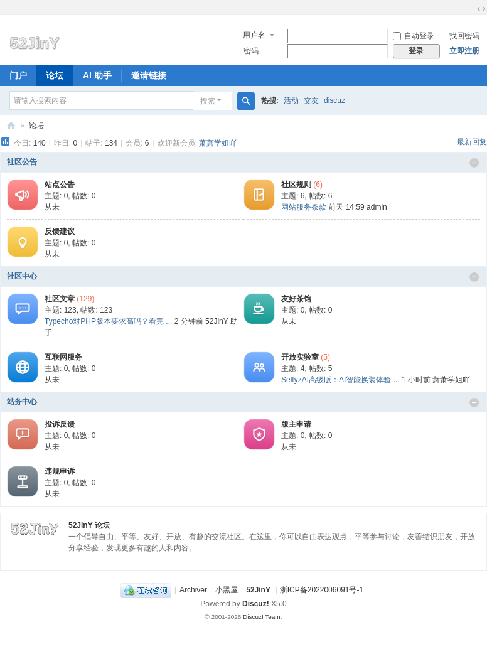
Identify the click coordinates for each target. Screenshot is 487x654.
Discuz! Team (262, 616)
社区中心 (22, 276)
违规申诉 (60, 471)
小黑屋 (226, 590)
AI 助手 (97, 75)
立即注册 (464, 50)
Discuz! (255, 603)
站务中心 (22, 401)
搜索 (207, 101)
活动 (291, 100)
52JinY (11, 126)
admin (377, 207)
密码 (251, 50)
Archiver (193, 590)
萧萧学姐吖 (218, 143)
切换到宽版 (481, 8)
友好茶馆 (296, 298)
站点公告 (60, 184)
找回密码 (464, 35)
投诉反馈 (60, 424)
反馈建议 (60, 231)
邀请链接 (148, 75)
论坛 (54, 75)
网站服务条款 (303, 207)
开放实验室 (300, 357)
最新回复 (472, 141)
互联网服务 (63, 357)
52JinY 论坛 (89, 525)
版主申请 (296, 424)
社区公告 (22, 162)
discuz (334, 100)
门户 (18, 75)
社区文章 (60, 298)
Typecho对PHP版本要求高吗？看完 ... (108, 321)
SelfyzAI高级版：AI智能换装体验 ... (340, 379)
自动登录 (413, 35)
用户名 (254, 35)
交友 (311, 100)
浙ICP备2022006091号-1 (321, 590)
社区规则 (296, 184)
